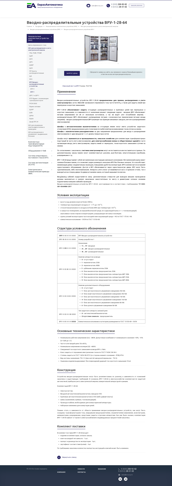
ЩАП (31, 56)
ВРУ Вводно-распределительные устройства (36, 84)
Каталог (60, 469)
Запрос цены (72, 73)
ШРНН (31, 115)
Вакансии (102, 469)
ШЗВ (31, 112)
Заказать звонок (136, 5)
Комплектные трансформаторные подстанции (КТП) (36, 144)
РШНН (31, 118)
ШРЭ (31, 62)
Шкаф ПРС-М (33, 122)
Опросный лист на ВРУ (70, 86)
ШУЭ (31, 59)
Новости (81, 469)
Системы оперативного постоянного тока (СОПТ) (38, 157)
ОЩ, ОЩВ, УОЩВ (35, 53)
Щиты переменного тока (37, 45)
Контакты (82, 472)
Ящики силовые (34, 106)
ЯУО (30, 79)
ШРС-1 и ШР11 (34, 95)
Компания (61, 472)
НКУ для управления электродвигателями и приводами (36, 127)
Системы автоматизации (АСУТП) (38, 164)
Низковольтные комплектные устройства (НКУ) (38, 38)
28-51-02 (119, 7)
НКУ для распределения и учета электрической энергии (39, 49)
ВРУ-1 (32, 92)
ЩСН (31, 68)
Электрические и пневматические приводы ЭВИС (38, 171)
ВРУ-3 (32, 89)
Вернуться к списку (66, 457)
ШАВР (31, 65)
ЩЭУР (31, 109)
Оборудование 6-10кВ (37, 151)
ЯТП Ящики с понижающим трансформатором (39, 99)
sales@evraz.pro (97, 5)
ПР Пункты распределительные (36, 72)
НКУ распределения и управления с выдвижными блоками (37, 134)
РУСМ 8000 (33, 103)
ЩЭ (30, 76)
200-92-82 (119, 4)
